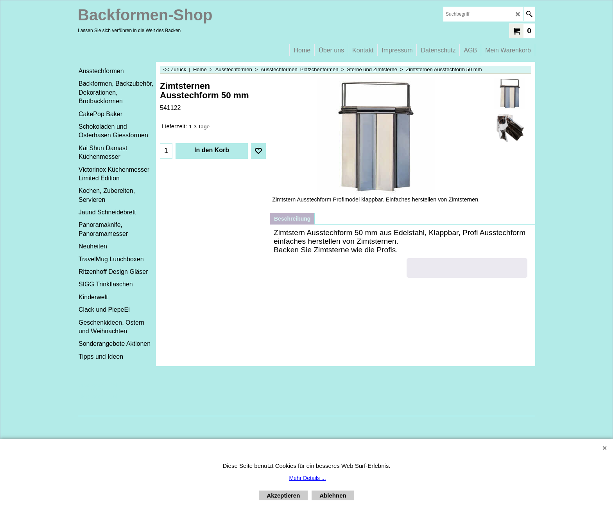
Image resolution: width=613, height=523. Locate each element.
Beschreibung (292, 219)
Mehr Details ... (307, 478)
